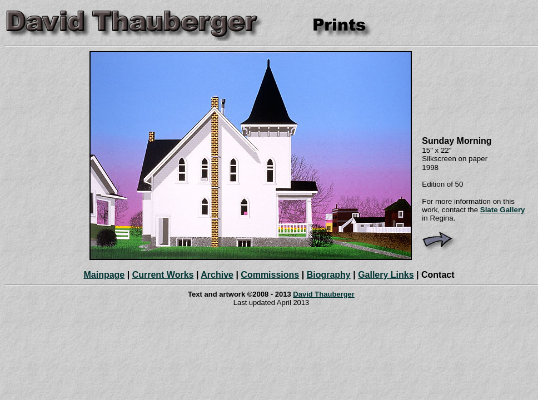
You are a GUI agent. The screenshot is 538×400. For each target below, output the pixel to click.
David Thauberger (324, 294)
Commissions (270, 274)
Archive (217, 274)
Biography (329, 274)
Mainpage (103, 274)
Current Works (163, 274)
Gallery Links (386, 274)
